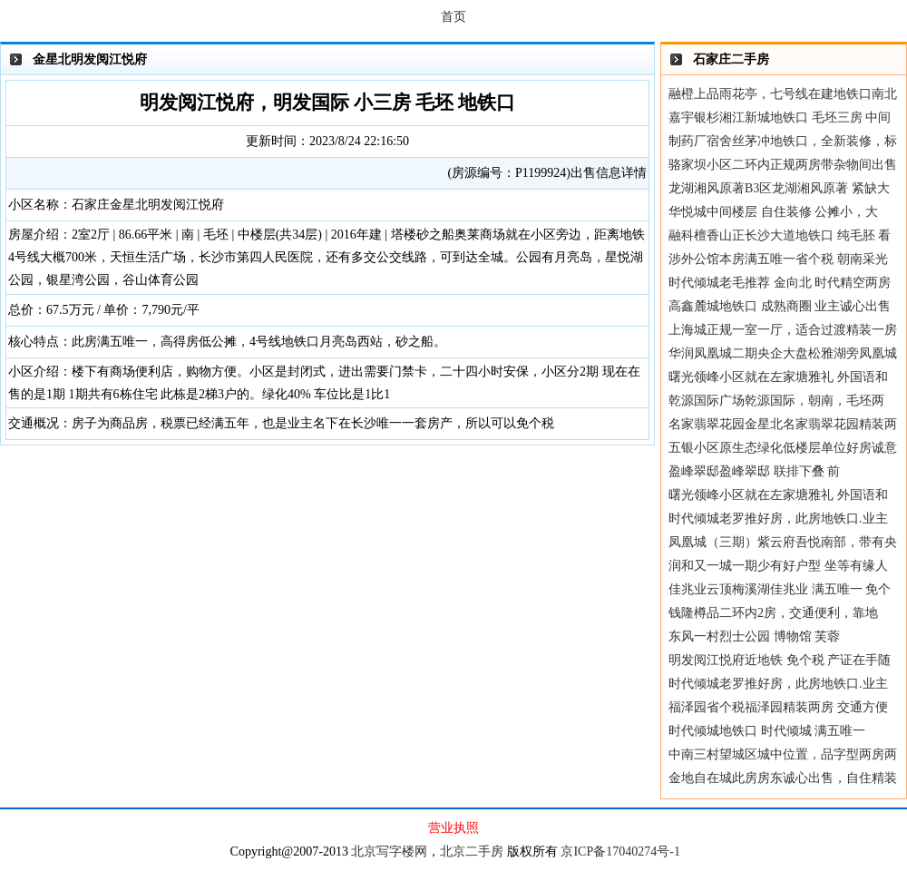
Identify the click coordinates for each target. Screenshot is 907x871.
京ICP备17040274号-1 (620, 851)
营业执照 (453, 828)
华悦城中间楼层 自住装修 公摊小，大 (773, 212)
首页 (453, 17)
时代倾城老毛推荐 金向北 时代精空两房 (779, 282)
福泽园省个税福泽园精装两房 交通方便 (778, 707)
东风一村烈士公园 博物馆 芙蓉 (754, 636)
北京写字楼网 (389, 851)
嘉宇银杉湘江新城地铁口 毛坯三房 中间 (779, 117)
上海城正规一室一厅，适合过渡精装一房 (782, 330)
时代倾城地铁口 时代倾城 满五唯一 (766, 731)
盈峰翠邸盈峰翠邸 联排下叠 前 (754, 471)
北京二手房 (471, 851)
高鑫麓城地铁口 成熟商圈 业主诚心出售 (779, 306)
